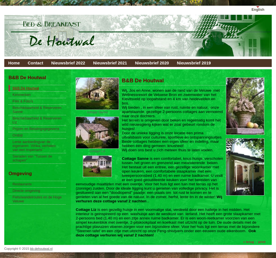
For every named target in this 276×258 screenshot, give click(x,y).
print (261, 242)
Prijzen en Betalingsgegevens (36, 129)
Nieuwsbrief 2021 (110, 63)
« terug (248, 242)
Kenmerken (22, 95)
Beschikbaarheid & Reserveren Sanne (37, 110)
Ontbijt (18, 135)
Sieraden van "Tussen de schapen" (32, 158)
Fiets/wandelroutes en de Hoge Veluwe (37, 199)
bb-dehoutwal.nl (41, 248)
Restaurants (22, 184)
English (258, 10)
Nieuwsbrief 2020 (152, 63)
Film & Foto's (23, 101)
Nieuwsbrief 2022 (68, 63)
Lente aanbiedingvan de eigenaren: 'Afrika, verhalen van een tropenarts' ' (34, 146)
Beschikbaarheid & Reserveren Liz (37, 120)
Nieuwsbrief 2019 (194, 63)
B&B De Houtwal (26, 88)
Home (14, 63)
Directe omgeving (26, 191)
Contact (35, 63)
